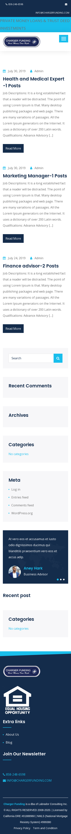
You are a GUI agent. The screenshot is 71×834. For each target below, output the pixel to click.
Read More (13, 148)
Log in (15, 489)
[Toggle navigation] (63, 38)
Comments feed (22, 505)
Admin (36, 71)
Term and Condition (45, 828)
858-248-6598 (14, 4)
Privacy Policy (22, 828)
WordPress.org (22, 513)
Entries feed (19, 497)
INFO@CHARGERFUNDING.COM (27, 780)
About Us (12, 734)
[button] (58, 579)
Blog (9, 742)
